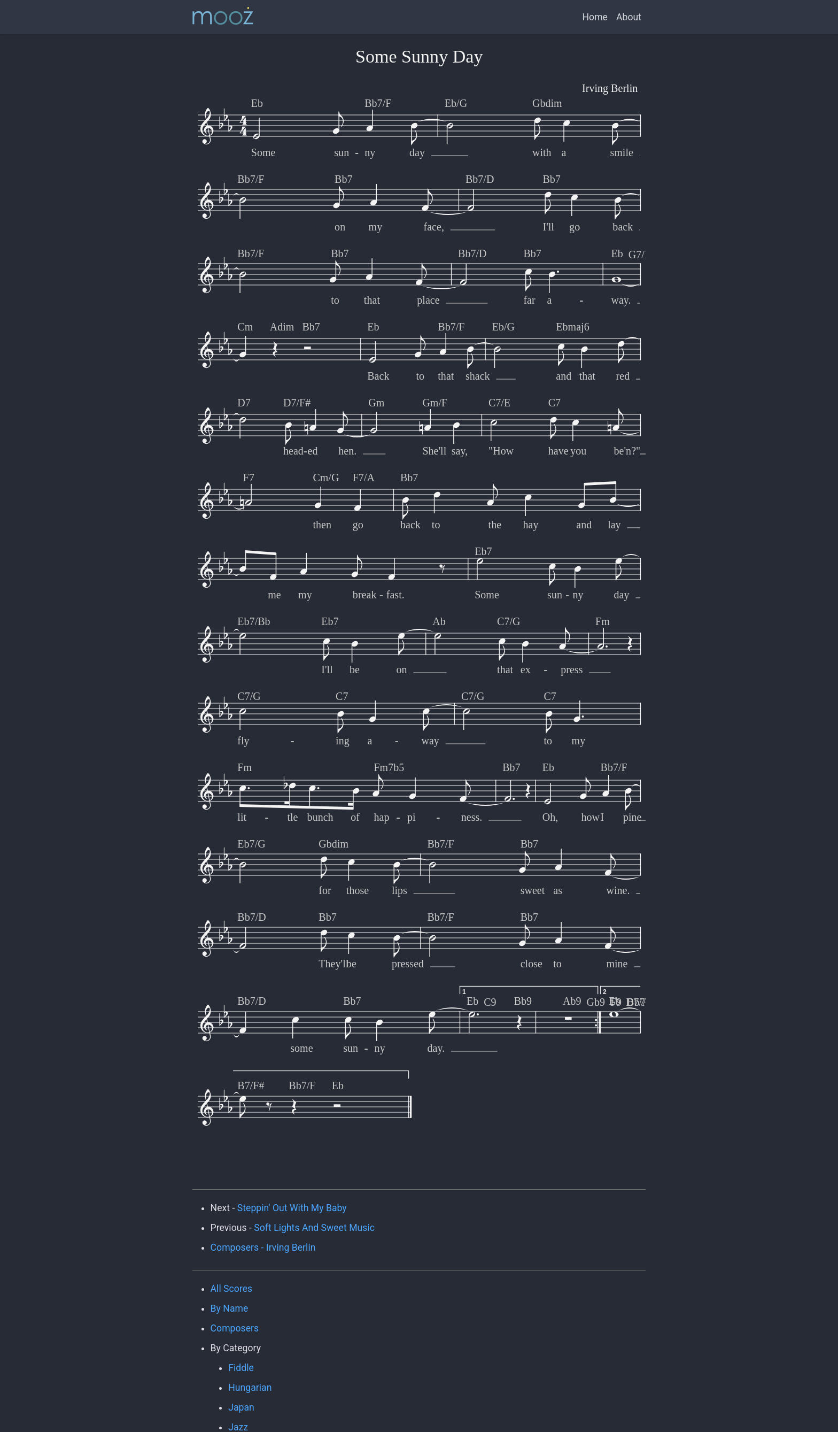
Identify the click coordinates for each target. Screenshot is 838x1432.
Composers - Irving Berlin (263, 1247)
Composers (235, 1328)
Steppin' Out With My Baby (292, 1208)
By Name (230, 1308)
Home (595, 17)
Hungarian (249, 1387)
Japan (241, 1407)
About (628, 17)
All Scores (232, 1288)
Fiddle (241, 1367)
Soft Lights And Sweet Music (314, 1227)
